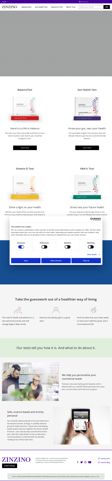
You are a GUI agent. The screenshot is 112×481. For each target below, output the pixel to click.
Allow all (86, 261)
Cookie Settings (9, 466)
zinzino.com (84, 2)
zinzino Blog (104, 462)
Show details (92, 254)
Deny (26, 261)
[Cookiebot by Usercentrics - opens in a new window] (92, 219)
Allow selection (56, 261)
